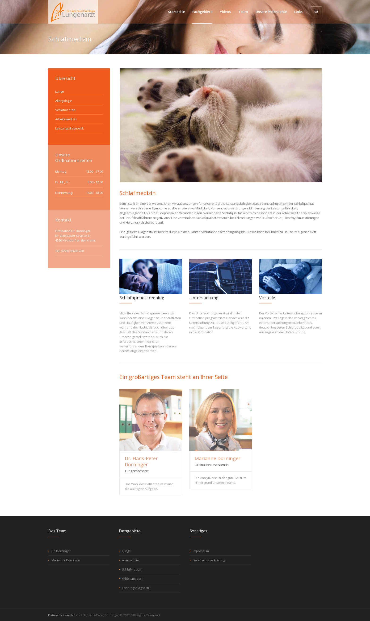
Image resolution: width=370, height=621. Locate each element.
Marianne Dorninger (217, 458)
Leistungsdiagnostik (69, 128)
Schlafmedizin (65, 110)
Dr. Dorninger (61, 551)
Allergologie (63, 101)
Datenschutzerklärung (209, 560)
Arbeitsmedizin (66, 119)
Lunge (59, 91)
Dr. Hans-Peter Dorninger (141, 461)
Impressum (201, 551)
